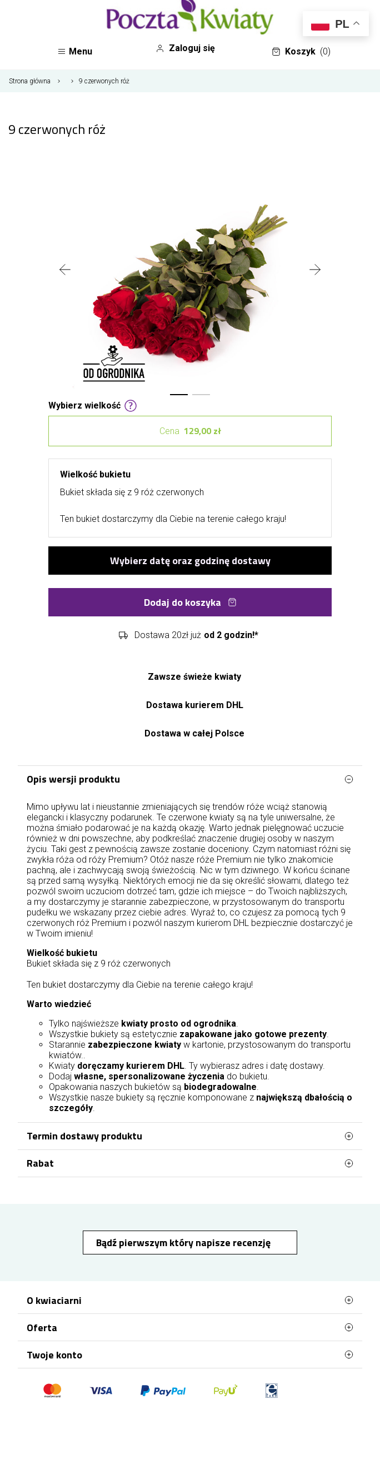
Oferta (190, 1327)
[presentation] (65, 271)
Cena (190, 431)
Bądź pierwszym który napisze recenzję (184, 1242)
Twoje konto (190, 1354)
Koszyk (301, 51)
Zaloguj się (185, 48)
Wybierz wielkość (92, 404)
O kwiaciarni (190, 1300)
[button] (179, 394)
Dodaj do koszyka (190, 602)
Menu (74, 51)
